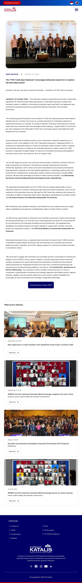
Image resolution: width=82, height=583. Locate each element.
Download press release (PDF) (41, 285)
